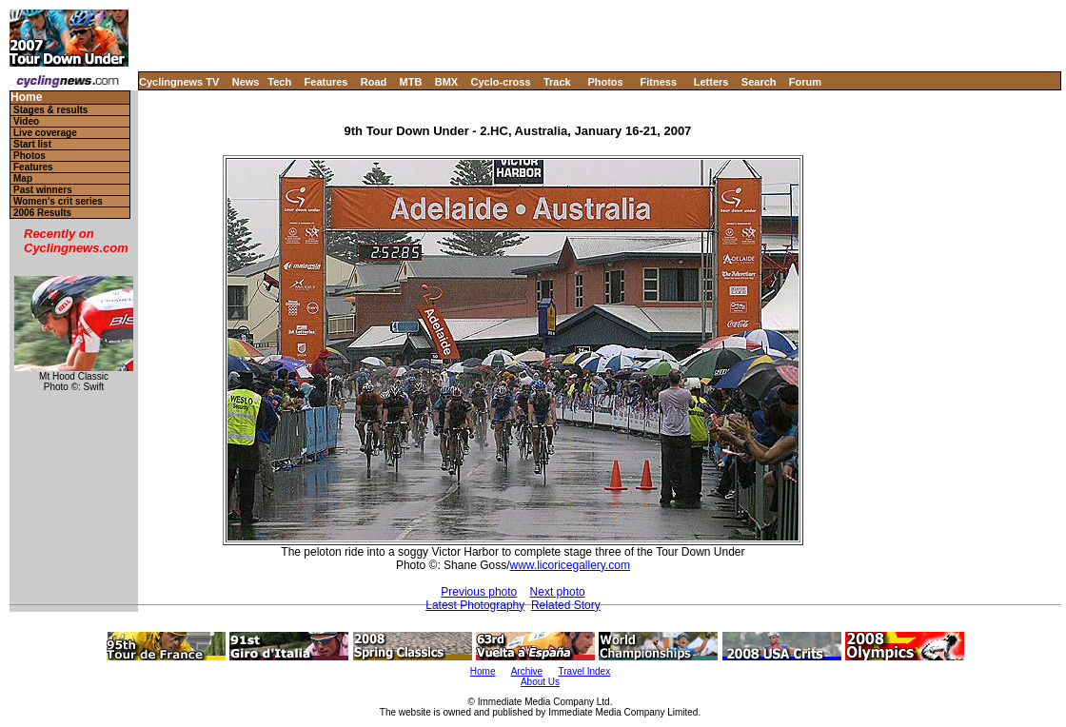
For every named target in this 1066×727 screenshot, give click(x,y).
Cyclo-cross (501, 82)
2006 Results (42, 212)
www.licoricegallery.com (569, 565)
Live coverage (45, 133)
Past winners (42, 190)
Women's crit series (58, 201)
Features (326, 82)
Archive (527, 671)
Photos (604, 82)
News (246, 82)
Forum (805, 82)
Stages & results (50, 110)
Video (26, 121)
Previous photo (479, 592)
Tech (279, 82)
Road (374, 82)
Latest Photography (474, 605)
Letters (711, 82)
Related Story (566, 605)
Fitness (658, 82)
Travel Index (585, 671)
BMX (446, 82)
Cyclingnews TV (179, 82)
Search (759, 82)
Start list (32, 144)
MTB (411, 82)
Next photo (557, 592)
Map (22, 178)
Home (26, 97)
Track (557, 82)
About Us (540, 682)
